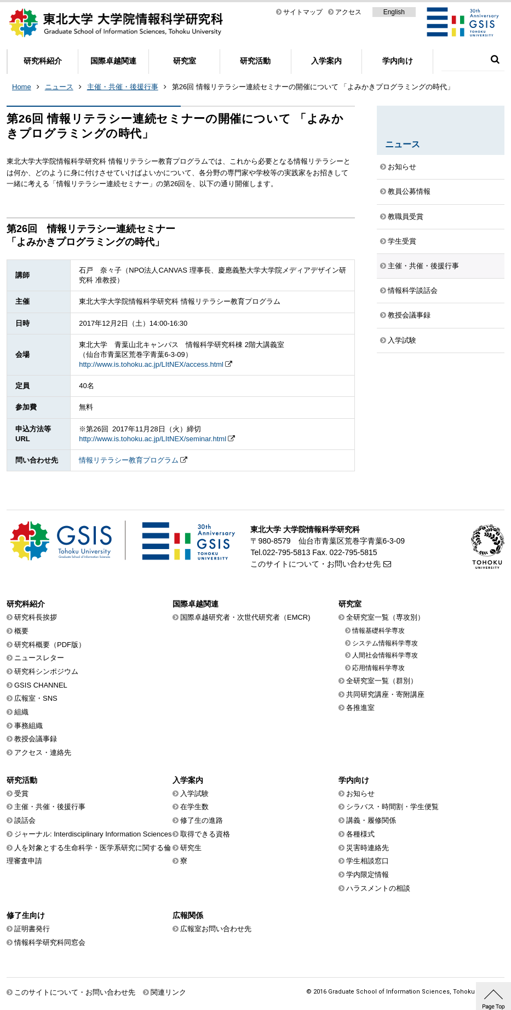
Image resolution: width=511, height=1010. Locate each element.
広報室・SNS (36, 698)
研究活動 (255, 60)
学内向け (397, 60)
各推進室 (360, 707)
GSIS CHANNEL (40, 685)
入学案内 (326, 60)
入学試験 (402, 340)
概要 (21, 631)
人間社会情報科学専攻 (385, 655)
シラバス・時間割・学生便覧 (392, 807)
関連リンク (168, 992)
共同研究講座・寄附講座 (385, 694)
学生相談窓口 (367, 861)
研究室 (184, 60)
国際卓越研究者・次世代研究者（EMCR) (245, 617)
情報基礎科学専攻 (378, 630)
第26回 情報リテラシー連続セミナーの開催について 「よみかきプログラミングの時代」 (313, 87)
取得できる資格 (205, 834)
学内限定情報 (367, 874)
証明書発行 (32, 929)
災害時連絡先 (367, 848)
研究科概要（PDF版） (49, 644)
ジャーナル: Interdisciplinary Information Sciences (93, 834)
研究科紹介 (43, 60)
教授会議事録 (409, 315)
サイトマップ (303, 12)
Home (21, 87)
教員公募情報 (409, 191)
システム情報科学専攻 (385, 643)
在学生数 (194, 807)
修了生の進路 (201, 820)
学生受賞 (402, 241)
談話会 (25, 820)
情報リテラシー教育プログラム (129, 460)
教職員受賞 (405, 216)
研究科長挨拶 (35, 617)
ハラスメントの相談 (378, 888)
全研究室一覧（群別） (381, 681)
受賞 (21, 793)
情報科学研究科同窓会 (49, 942)
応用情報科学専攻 (378, 668)
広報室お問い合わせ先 (215, 929)
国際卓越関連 (113, 60)
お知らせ (402, 167)
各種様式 (360, 834)
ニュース (59, 87)
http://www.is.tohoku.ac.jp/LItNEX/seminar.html (152, 439)
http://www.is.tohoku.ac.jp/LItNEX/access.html (151, 364)
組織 (21, 712)
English (394, 12)
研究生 (191, 848)
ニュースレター (39, 658)
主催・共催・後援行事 (122, 87)
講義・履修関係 (371, 820)
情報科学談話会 (413, 290)
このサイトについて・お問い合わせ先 (315, 563)
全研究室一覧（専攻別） (385, 617)
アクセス (348, 12)
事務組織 (28, 726)
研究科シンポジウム (46, 671)
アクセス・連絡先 (42, 752)
